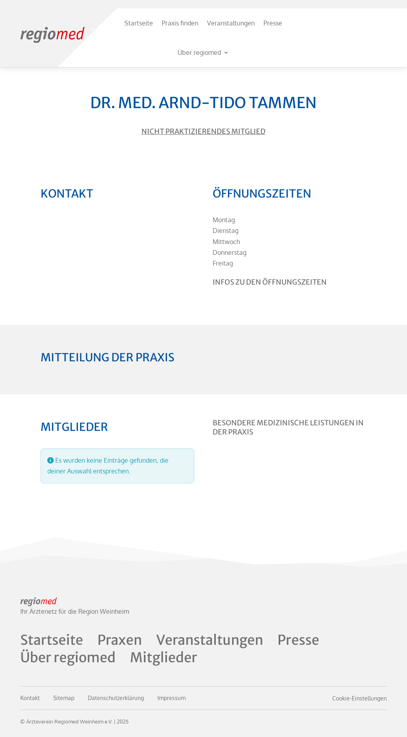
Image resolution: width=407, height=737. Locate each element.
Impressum (171, 697)
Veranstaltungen (231, 23)
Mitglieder (163, 657)
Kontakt (30, 697)
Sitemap (63, 697)
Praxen (119, 640)
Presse (273, 23)
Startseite (138, 23)
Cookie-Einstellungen (359, 698)
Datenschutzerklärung (116, 697)
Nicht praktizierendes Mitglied (203, 131)
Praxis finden (180, 23)
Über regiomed (199, 52)
